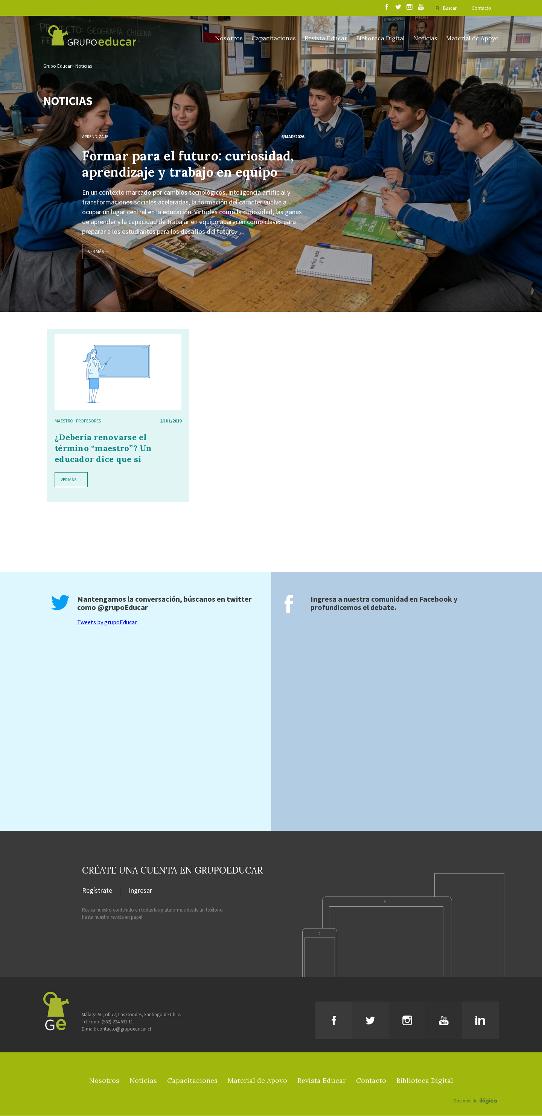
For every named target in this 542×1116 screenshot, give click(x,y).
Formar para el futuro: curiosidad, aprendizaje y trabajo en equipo (187, 164)
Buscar (450, 8)
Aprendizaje (95, 137)
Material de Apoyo (472, 38)
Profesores (88, 421)
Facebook (435, 599)
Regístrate (97, 891)
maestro (64, 421)
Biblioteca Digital (380, 38)
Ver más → (98, 252)
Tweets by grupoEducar (107, 622)
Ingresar (140, 891)
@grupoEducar (122, 607)
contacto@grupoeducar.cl (124, 1029)
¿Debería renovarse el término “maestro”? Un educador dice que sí (103, 448)
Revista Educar (325, 38)
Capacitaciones (273, 38)
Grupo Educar (57, 66)
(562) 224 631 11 (117, 1022)
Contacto (481, 8)
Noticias (425, 38)
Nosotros (229, 38)
